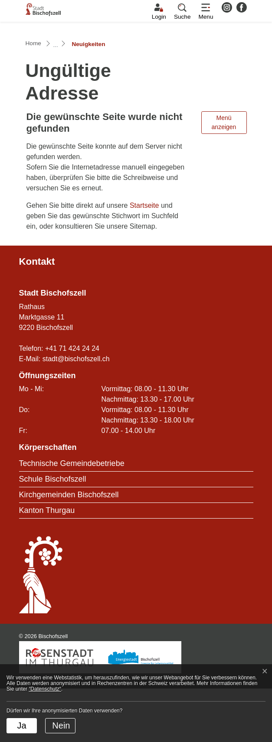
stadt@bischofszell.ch (76, 412)
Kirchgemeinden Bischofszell (69, 548)
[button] (182, 11)
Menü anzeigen (224, 176)
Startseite (144, 259)
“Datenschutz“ (45, 689)
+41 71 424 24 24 (72, 402)
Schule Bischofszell (52, 532)
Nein (61, 725)
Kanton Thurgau (47, 563)
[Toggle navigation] (205, 11)
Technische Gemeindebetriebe (72, 516)
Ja (21, 725)
